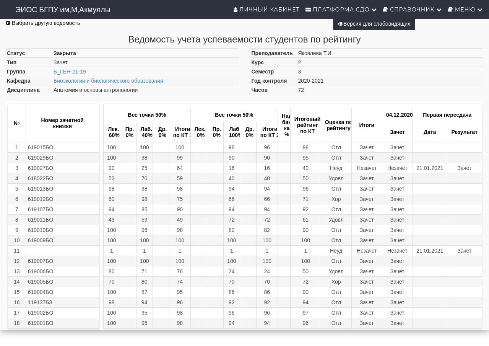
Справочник (412, 9)
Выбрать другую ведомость (43, 23)
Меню (465, 9)
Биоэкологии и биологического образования (108, 81)
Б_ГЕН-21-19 (70, 72)
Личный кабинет (267, 9)
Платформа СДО (341, 9)
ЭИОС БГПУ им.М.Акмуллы (62, 9)
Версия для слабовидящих (374, 24)
